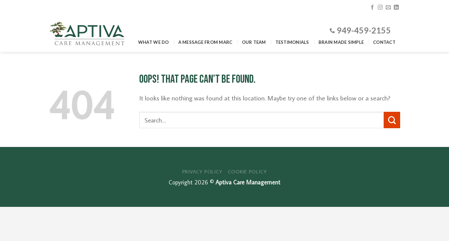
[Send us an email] (388, 7)
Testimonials (292, 42)
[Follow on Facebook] (372, 7)
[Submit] (392, 120)
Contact (384, 42)
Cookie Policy (247, 171)
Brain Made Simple (341, 42)
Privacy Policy (202, 171)
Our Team (254, 42)
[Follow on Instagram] (380, 7)
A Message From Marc (205, 42)
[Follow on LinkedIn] (396, 7)
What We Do (153, 42)
